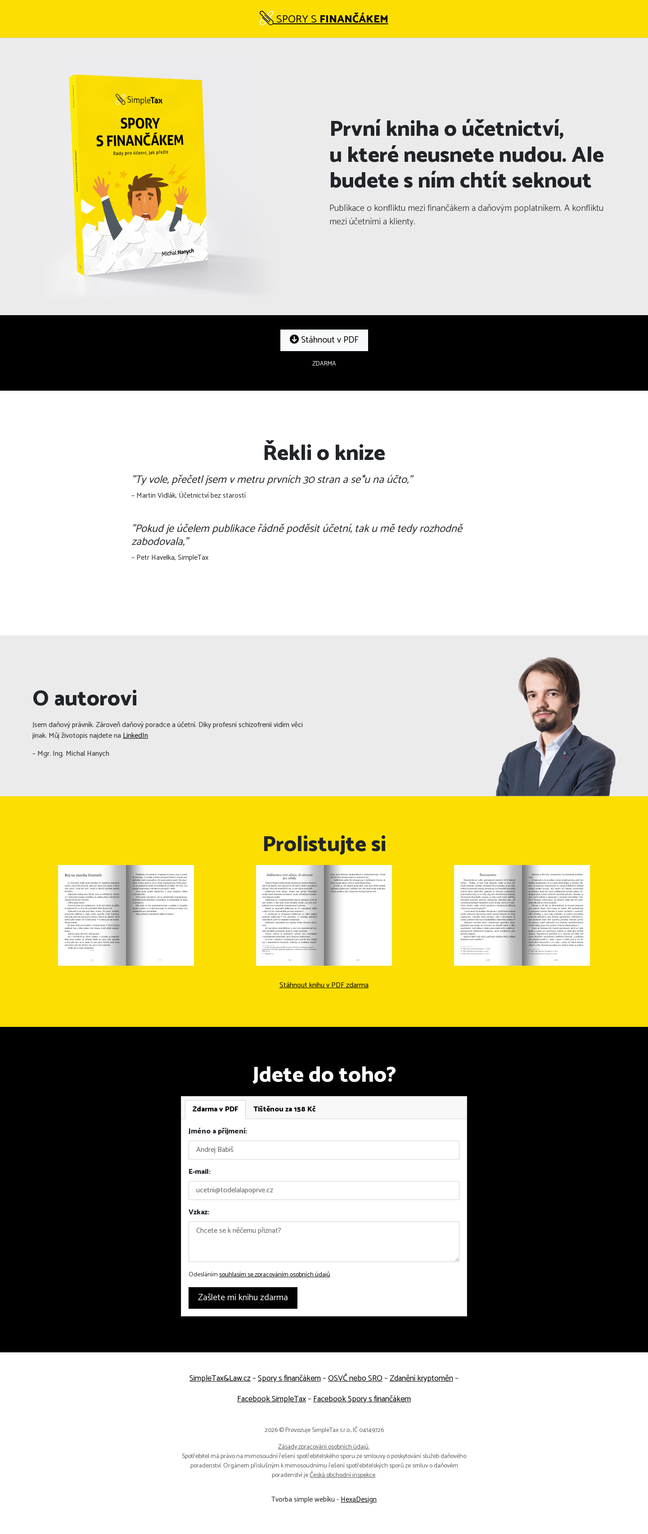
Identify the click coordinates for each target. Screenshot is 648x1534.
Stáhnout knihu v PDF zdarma (324, 985)
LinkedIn (135, 736)
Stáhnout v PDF (324, 340)
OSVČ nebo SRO (355, 1378)
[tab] (215, 1109)
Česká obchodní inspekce (342, 1475)
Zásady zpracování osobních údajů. (323, 1447)
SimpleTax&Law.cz (220, 1378)
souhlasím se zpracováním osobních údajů (274, 1275)
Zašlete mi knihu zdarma (243, 1297)
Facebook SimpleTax (271, 1399)
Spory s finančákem (289, 1378)
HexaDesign (359, 1500)
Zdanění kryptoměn (421, 1378)
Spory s (324, 19)
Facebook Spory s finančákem (362, 1399)
